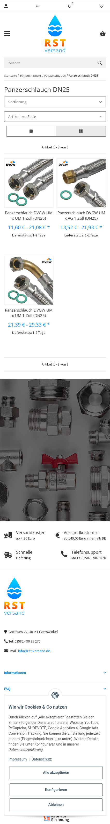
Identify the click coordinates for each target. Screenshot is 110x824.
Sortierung (17, 101)
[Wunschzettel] (101, 6)
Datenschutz (42, 759)
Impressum (18, 759)
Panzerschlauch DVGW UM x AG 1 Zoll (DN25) (81, 215)
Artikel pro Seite (22, 116)
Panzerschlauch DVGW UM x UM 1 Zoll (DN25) (29, 215)
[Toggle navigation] (7, 33)
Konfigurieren (56, 790)
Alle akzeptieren (56, 773)
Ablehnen (56, 805)
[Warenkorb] (103, 33)
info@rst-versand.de (34, 650)
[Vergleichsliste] (70, 6)
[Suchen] (48, 63)
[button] (38, 6)
